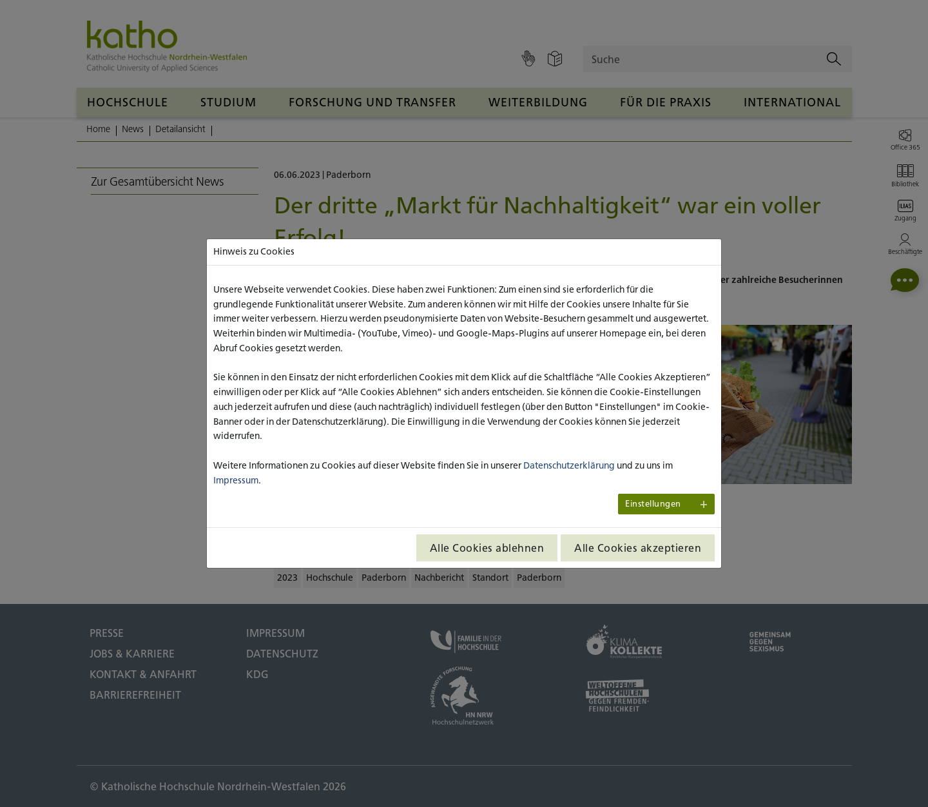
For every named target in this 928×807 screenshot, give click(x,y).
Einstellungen (653, 503)
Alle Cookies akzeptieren (637, 547)
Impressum (235, 480)
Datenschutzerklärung (569, 465)
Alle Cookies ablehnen (487, 547)
